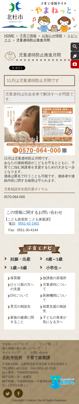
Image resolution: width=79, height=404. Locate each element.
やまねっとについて (15, 344)
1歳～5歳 (18, 268)
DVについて (19, 295)
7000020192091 (28, 372)
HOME (9, 36)
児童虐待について (54, 287)
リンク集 (45, 344)
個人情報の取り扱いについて (21, 348)
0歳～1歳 (54, 259)
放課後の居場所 (54, 278)
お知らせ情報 (52, 36)
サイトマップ (11, 352)
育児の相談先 (20, 306)
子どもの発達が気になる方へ (54, 320)
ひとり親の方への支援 (22, 287)
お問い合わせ (39, 352)
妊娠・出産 (20, 259)
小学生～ (54, 268)
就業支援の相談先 (54, 309)
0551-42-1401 (28, 223)
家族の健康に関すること (22, 320)
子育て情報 (28, 36)
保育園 (15, 278)
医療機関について (54, 298)
